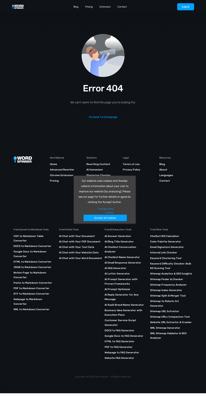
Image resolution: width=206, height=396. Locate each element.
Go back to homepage (103, 117)
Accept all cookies (111, 213)
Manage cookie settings (84, 214)
